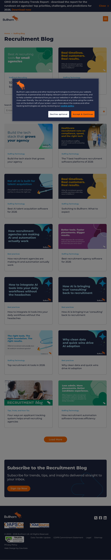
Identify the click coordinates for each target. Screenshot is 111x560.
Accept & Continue (83, 114)
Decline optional (58, 114)
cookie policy (67, 106)
